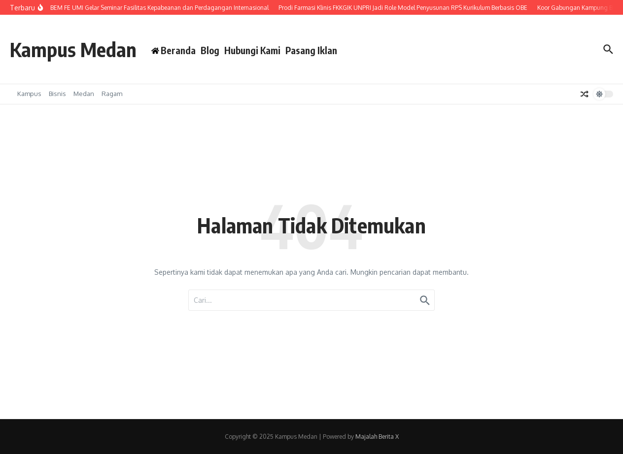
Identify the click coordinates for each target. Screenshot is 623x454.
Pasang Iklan (311, 50)
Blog (210, 50)
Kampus (29, 93)
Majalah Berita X (377, 436)
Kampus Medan (73, 49)
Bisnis (57, 93)
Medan (83, 93)
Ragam (112, 93)
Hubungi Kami (252, 50)
